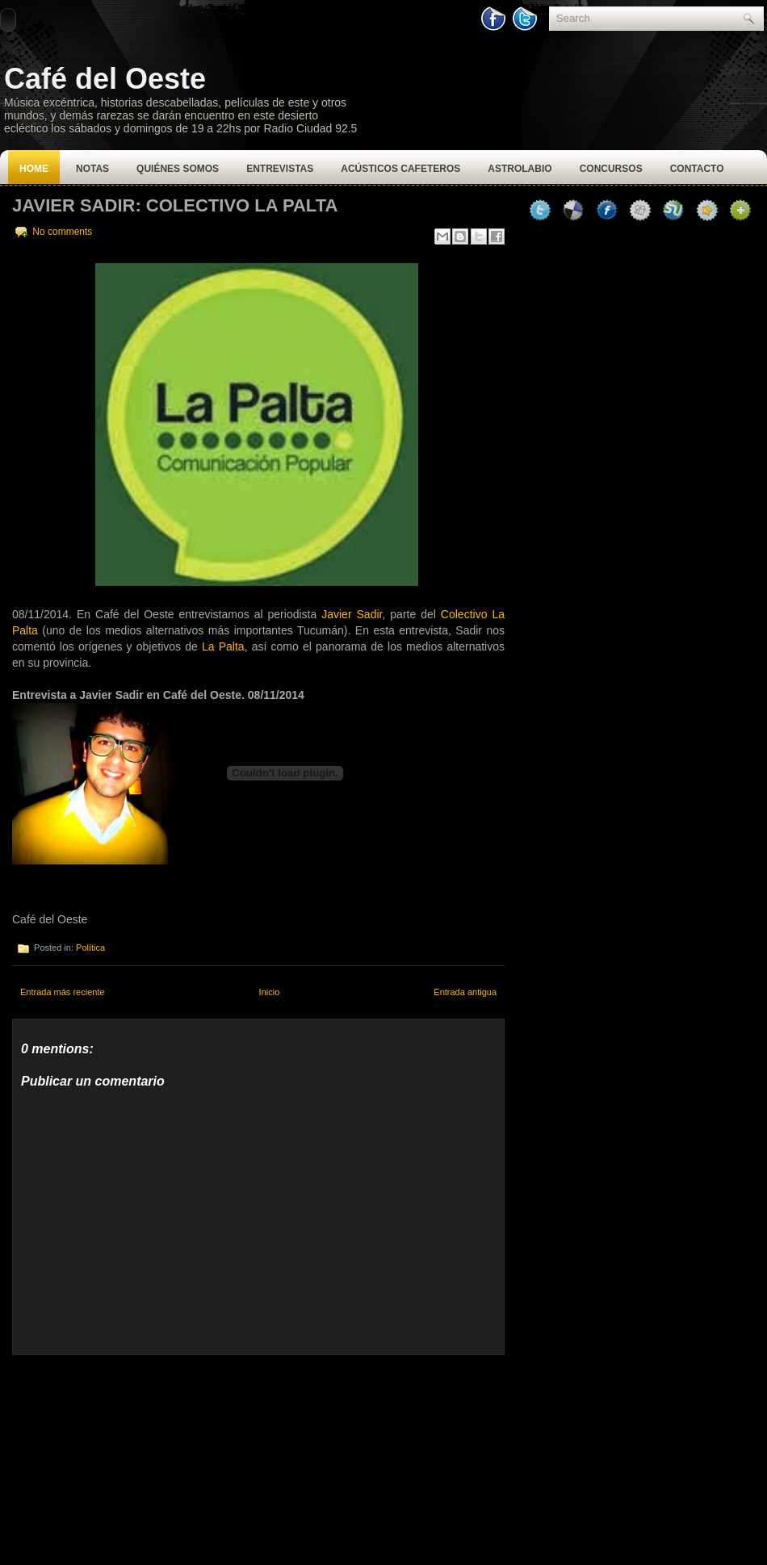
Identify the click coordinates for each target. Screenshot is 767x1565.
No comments (62, 231)
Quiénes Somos (177, 168)
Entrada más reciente (62, 992)
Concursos (611, 168)
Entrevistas (279, 168)
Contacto (697, 168)
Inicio (269, 992)
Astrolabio (519, 168)
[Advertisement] (133, 1456)
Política (90, 947)
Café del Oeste (105, 78)
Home (33, 168)
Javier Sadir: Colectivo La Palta (174, 205)
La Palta (223, 646)
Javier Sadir (351, 614)
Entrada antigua (465, 992)
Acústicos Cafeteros (400, 168)
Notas (92, 168)
